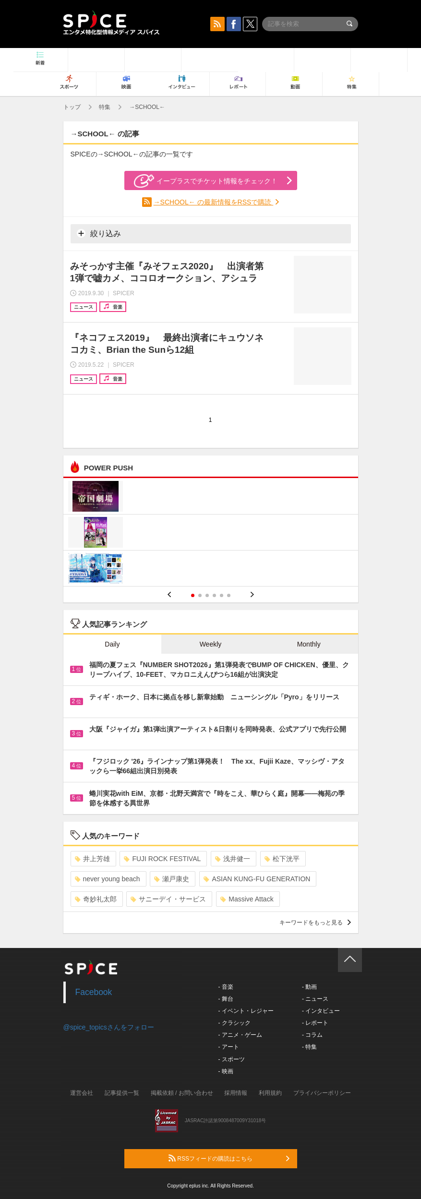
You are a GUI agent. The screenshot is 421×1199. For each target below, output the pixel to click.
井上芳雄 (92, 859)
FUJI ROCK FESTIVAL (162, 859)
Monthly (309, 644)
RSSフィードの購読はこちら (228, 1158)
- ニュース (315, 998)
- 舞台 (225, 998)
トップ (72, 107)
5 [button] (221, 595)
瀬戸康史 (171, 879)
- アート (228, 1046)
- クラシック (234, 1022)
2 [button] (200, 595)
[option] (210, 533)
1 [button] (192, 595)
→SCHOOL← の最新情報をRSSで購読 (214, 202)
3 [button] (207, 595)
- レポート (315, 1022)
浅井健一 (232, 859)
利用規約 (270, 1093)
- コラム (312, 1034)
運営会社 (81, 1093)
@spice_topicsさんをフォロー (108, 1027)
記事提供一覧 (122, 1093)
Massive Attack (246, 899)
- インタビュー (321, 1010)
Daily (112, 644)
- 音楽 (225, 986)
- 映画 (225, 1071)
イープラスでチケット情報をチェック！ (205, 181)
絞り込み (99, 233)
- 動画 (309, 986)
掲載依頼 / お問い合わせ (182, 1093)
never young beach (107, 879)
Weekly (211, 644)
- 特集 (309, 1046)
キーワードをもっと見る (315, 922)
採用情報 (235, 1093)
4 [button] (214, 595)
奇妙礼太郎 (96, 899)
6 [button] (228, 595)
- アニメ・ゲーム (240, 1034)
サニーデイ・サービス (168, 899)
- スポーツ (231, 1059)
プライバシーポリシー (322, 1093)
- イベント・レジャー (246, 1010)
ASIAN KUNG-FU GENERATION (257, 879)
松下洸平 (282, 859)
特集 (104, 107)
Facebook (93, 992)
